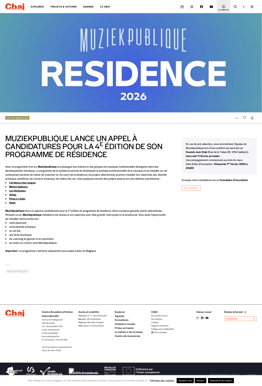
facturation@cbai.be (50, 336)
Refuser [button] (200, 380)
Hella (12, 202)
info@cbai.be (53, 329)
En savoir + (191, 188)
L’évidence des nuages (22, 182)
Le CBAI (105, 6)
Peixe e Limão (17, 198)
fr (244, 7)
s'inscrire (232, 318)
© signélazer (251, 374)
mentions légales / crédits (224, 374)
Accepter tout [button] (185, 380)
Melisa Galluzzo (18, 186)
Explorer (37, 6)
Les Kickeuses (17, 190)
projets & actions (64, 6)
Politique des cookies (162, 380)
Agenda (88, 6)
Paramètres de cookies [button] (221, 380)
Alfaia (12, 194)
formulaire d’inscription (234, 180)
